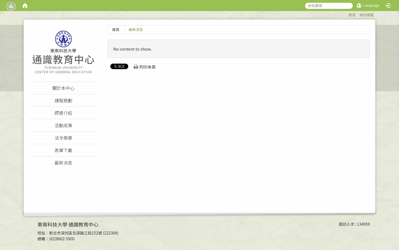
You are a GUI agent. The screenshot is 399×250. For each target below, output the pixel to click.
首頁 (351, 14)
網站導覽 (366, 14)
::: (345, 14)
